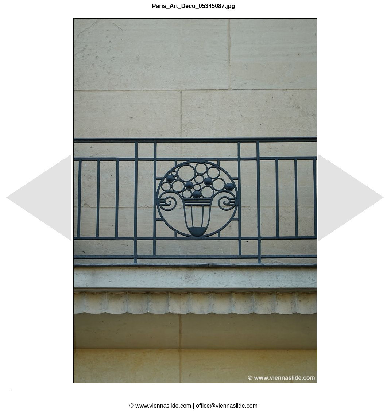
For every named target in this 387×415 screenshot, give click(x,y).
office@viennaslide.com (227, 406)
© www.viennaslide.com (160, 406)
